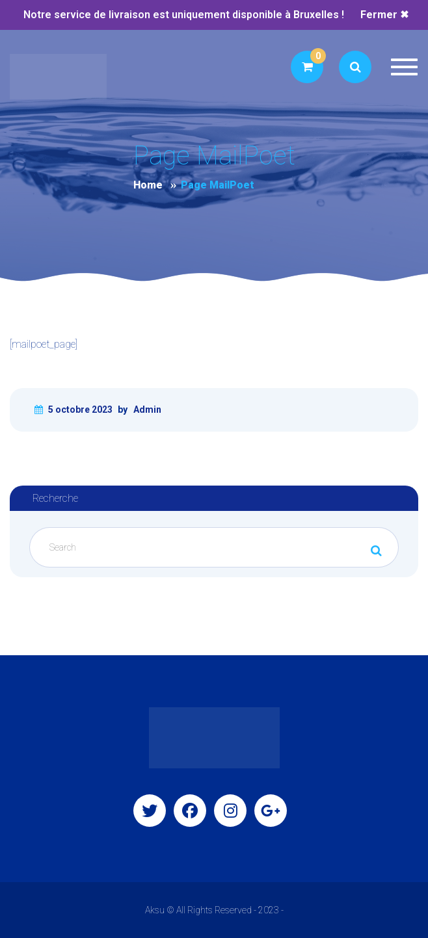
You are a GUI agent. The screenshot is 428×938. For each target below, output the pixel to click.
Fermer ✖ (384, 14)
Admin (147, 409)
